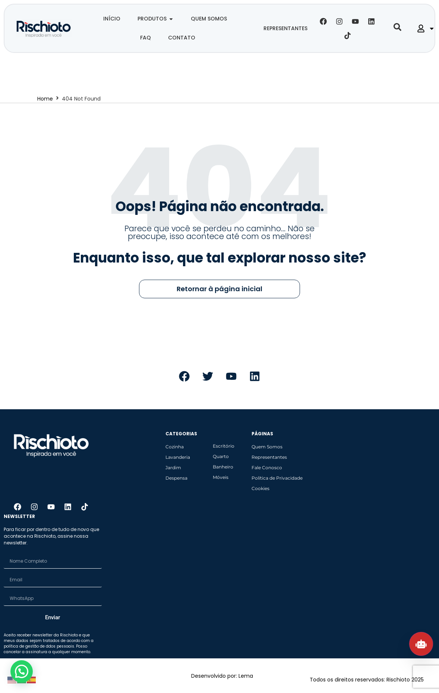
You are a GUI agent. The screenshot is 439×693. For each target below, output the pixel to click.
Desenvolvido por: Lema (222, 676)
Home (45, 98)
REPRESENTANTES (285, 28)
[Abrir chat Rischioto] (421, 644)
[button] (24, 671)
